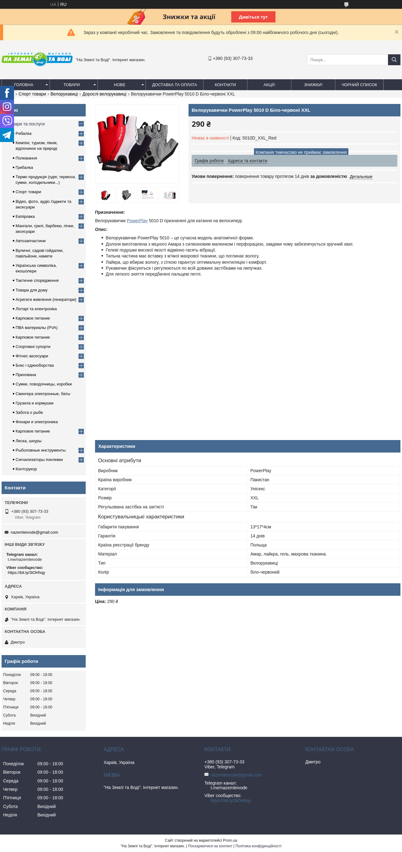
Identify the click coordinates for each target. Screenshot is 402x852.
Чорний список (359, 84)
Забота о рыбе (29, 412)
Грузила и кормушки (35, 403)
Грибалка (24, 167)
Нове (120, 84)
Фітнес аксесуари (32, 356)
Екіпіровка (25, 216)
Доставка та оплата (174, 84)
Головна (23, 84)
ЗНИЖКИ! (313, 84)
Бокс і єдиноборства (35, 365)
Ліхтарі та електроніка (36, 308)
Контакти (225, 84)
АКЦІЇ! (269, 84)
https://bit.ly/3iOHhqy (26, 572)
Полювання (26, 158)
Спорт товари (32, 93)
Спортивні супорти (33, 346)
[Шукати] (394, 59)
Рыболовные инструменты (41, 450)
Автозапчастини (31, 240)
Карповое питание (33, 318)
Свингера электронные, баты (43, 393)
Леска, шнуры (28, 440)
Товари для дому (31, 290)
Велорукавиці (64, 93)
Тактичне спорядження (37, 280)
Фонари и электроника (37, 421)
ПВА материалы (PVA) (37, 327)
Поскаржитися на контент (210, 846)
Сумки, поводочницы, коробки (44, 384)
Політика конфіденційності (258, 846)
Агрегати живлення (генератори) (46, 299)
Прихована (26, 374)
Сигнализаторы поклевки (39, 459)
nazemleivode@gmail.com (34, 532)
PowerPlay (137, 220)
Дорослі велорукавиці (104, 93)
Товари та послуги (26, 123)
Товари (72, 84)
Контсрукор (26, 469)
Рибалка (23, 133)
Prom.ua (230, 840)
